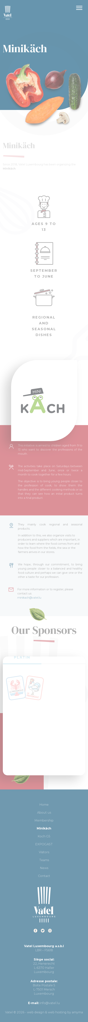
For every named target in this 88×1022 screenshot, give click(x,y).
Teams (44, 860)
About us (44, 812)
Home (44, 804)
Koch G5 (44, 836)
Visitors (44, 852)
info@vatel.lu (50, 1003)
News (44, 868)
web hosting (57, 1012)
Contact (44, 876)
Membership (44, 820)
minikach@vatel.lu (29, 594)
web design (35, 1012)
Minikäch (44, 828)
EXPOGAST (44, 844)
